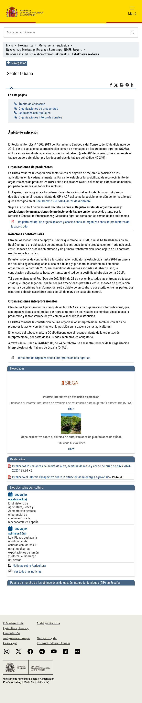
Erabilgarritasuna (48, 623)
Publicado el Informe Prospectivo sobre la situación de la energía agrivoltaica (61, 477)
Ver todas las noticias (24, 571)
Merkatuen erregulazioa (54, 45)
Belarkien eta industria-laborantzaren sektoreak (36, 54)
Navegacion (16, 63)
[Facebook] (112, 85)
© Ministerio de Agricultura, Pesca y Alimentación (15, 628)
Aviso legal (10, 643)
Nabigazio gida (47, 638)
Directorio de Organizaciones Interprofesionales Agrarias (54, 358)
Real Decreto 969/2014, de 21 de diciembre (63, 201)
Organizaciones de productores (38, 108)
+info (71, 409)
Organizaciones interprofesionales (40, 117)
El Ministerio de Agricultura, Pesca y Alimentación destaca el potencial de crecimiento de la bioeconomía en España (23, 513)
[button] (132, 9)
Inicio (9, 45)
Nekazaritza (25, 45)
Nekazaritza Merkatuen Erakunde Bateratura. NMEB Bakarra (44, 50)
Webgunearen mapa (16, 638)
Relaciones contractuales (34, 113)
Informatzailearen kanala (53, 643)
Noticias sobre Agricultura (29, 565)
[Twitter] (117, 85)
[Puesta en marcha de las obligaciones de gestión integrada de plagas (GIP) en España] (71, 596)
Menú (132, 13)
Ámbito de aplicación (31, 104)
